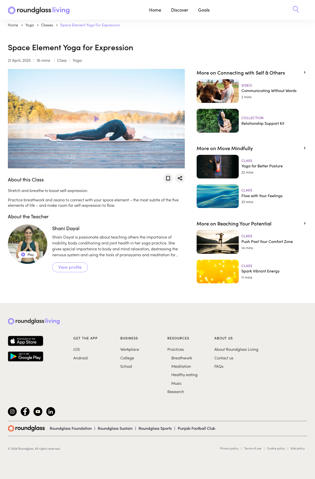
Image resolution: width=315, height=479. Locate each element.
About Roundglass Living (236, 349)
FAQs (218, 366)
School (126, 366)
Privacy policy (229, 448)
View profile (70, 267)
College (127, 357)
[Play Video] (96, 118)
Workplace (129, 349)
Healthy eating (184, 374)
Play (27, 254)
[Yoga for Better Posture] (252, 166)
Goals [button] (204, 10)
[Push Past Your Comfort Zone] (252, 242)
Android (80, 357)
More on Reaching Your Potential (234, 223)
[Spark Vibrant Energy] (252, 271)
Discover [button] (179, 10)
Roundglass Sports (155, 428)
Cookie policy (276, 448)
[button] (296, 9)
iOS (76, 349)
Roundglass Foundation (71, 428)
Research (175, 391)
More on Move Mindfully (225, 147)
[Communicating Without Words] (252, 91)
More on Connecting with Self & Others (241, 72)
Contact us (223, 357)
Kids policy (298, 448)
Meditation (181, 366)
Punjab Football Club (196, 428)
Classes (47, 24)
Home (155, 10)
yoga (30, 24)
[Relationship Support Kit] (252, 120)
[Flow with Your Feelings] (252, 196)
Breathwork (181, 357)
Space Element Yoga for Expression (90, 24)
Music (176, 383)
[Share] (180, 178)
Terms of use (252, 448)
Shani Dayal (65, 227)
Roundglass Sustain (115, 428)
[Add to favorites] (168, 178)
